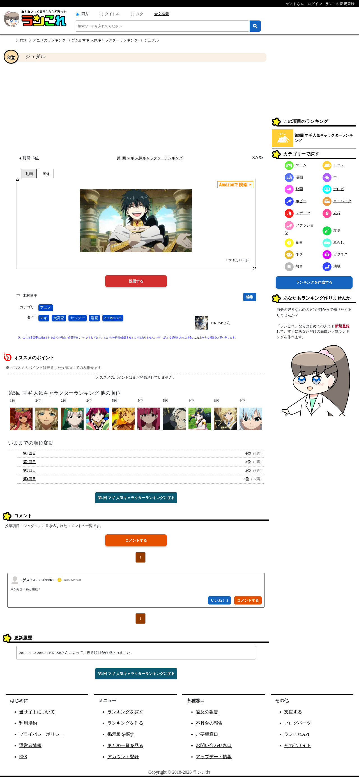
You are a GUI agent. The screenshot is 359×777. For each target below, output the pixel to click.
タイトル (112, 14)
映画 (294, 189)
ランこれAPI (296, 734)
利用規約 (28, 723)
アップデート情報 (214, 756)
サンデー (77, 318)
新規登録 (342, 326)
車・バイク (337, 201)
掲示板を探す (120, 734)
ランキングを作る (125, 723)
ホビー (296, 201)
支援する (293, 711)
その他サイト (297, 745)
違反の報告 (207, 711)
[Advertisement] (136, 108)
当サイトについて (37, 711)
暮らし (333, 242)
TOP (23, 40)
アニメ (45, 307)
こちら (198, 337)
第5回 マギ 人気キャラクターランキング (105, 40)
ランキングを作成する (314, 282)
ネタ (294, 254)
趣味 (332, 230)
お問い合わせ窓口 (214, 745)
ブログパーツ (297, 723)
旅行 (332, 213)
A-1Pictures (112, 318)
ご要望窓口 (207, 734)
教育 (294, 266)
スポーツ (297, 213)
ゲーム (296, 165)
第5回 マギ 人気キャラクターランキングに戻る (136, 498)
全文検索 (161, 14)
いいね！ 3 (219, 600)
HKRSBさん (221, 323)
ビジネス (335, 254)
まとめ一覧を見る (125, 745)
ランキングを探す (125, 711)
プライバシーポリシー (41, 734)
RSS (23, 756)
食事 (294, 242)
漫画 (94, 318)
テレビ (333, 189)
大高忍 (58, 318)
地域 (332, 266)
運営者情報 (30, 745)
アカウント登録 (123, 756)
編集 (249, 297)
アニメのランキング (49, 40)
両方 (85, 14)
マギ (43, 318)
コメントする (136, 540)
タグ (139, 14)
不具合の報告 (209, 723)
